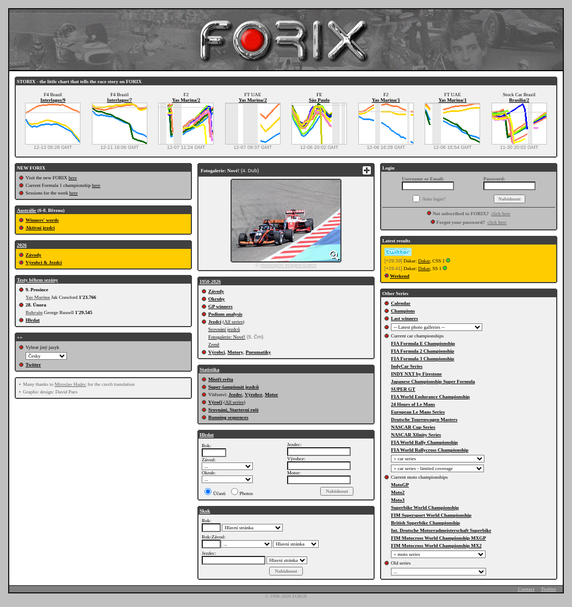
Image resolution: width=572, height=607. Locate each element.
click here (500, 213)
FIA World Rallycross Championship (429, 450)
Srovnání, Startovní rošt (233, 409)
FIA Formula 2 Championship (422, 351)
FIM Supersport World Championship (431, 515)
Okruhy (216, 299)
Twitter (33, 364)
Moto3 (398, 500)
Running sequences (228, 417)
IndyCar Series (406, 366)
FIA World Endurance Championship (430, 396)
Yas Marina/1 (386, 100)
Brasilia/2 (519, 100)
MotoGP (400, 484)
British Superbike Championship (425, 522)
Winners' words (42, 220)
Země (214, 344)
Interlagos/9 (52, 100)
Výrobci (216, 352)
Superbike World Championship (425, 507)
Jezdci (214, 321)
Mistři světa (220, 379)
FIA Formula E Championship (423, 343)
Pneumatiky (258, 352)
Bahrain (34, 312)
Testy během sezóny (37, 280)
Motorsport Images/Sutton (288, 265)
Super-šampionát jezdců (233, 387)
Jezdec (235, 394)
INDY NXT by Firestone (416, 374)
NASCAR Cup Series (413, 427)
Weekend (399, 276)
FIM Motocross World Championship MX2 (436, 545)
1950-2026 (210, 281)
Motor (271, 394)
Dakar (424, 261)
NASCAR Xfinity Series (416, 434)
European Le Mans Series (418, 412)
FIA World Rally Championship (424, 442)
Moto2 (398, 492)
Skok (205, 511)
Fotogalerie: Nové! (226, 337)
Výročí (215, 402)
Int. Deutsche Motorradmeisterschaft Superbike (441, 530)
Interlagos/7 (119, 100)
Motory (235, 352)
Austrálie (26, 210)
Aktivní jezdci (40, 227)
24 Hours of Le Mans (413, 404)
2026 (22, 245)
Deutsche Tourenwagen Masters (424, 419)
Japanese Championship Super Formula (433, 381)
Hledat (33, 320)
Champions (403, 311)
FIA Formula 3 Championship (422, 358)
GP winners (220, 306)
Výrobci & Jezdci (44, 262)
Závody (33, 255)
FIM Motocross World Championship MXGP (438, 538)
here (73, 177)
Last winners (404, 318)
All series (233, 321)
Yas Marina (38, 297)
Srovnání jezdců (224, 329)
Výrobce (253, 394)
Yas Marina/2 (186, 100)
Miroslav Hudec (70, 384)
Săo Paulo (319, 100)
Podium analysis (225, 314)
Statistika (210, 369)
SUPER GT (403, 389)
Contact (526, 589)
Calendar (401, 303)
